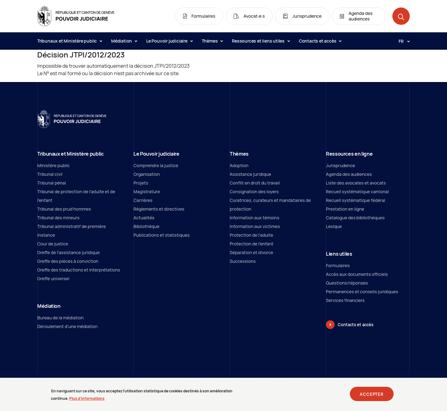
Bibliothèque (146, 226)
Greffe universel (53, 278)
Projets (140, 183)
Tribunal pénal (51, 183)
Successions (242, 261)
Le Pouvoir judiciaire (169, 41)
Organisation (146, 174)
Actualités (143, 218)
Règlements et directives (158, 209)
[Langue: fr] (402, 41)
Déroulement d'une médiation (67, 326)
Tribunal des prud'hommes (64, 209)
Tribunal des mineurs (58, 218)
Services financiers (345, 300)
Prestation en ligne (345, 209)
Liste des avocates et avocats (356, 183)
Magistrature (146, 191)
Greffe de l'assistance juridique (68, 252)
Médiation (124, 41)
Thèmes (212, 41)
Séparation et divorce (251, 252)
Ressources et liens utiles (261, 41)
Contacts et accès (320, 41)
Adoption (239, 165)
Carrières (142, 200)
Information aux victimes (255, 226)
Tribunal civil (49, 174)
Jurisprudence (340, 165)
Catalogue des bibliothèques (355, 218)
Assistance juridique (250, 174)
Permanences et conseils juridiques (362, 292)
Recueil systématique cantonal (357, 191)
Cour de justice (52, 244)
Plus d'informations (87, 401)
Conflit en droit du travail (255, 183)
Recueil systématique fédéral (355, 200)
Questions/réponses (347, 283)
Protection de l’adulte (251, 235)
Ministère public (53, 165)
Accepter (372, 396)
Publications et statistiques (161, 235)
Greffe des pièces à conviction (67, 261)
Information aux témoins (254, 218)
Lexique (334, 226)
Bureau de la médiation (60, 318)
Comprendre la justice (155, 165)
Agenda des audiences (349, 174)
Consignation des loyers (254, 191)
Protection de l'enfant (251, 244)
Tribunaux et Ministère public (69, 41)
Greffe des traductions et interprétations (78, 270)
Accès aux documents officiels (357, 274)
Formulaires (338, 265)
